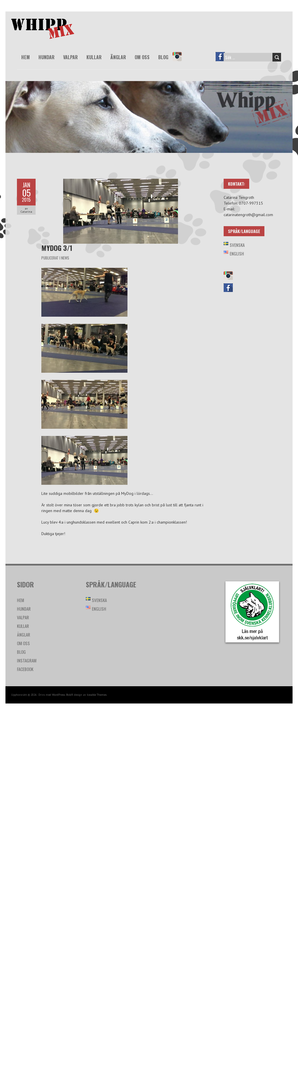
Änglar (118, 57)
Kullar (94, 57)
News (65, 258)
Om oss (142, 57)
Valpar (70, 57)
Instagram (180, 60)
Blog (163, 57)
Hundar (46, 57)
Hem (25, 57)
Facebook (223, 60)
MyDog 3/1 (56, 248)
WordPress (58, 695)
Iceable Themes (97, 695)
